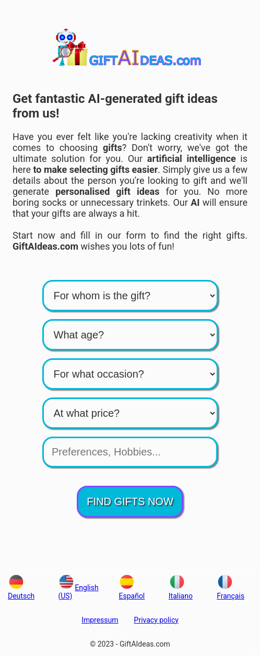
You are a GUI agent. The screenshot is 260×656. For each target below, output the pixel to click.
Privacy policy (156, 620)
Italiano (181, 591)
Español (132, 591)
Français (230, 591)
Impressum (99, 620)
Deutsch (21, 591)
